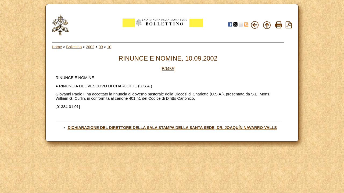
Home (57, 47)
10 (109, 47)
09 (101, 47)
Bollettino (74, 47)
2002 (90, 47)
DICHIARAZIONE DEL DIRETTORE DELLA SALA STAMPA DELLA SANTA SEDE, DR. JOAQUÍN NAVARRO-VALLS (172, 127)
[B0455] (167, 68)
